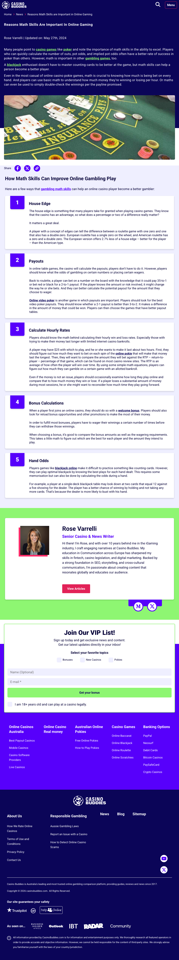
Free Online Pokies (86, 740)
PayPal (147, 736)
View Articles (76, 589)
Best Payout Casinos (22, 740)
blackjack (14, 65)
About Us (14, 816)
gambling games (97, 58)
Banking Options (156, 727)
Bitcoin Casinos (153, 757)
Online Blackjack (122, 743)
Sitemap (139, 814)
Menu (171, 5)
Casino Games (123, 727)
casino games (46, 49)
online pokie (124, 353)
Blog (121, 814)
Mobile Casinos (18, 748)
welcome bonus (128, 410)
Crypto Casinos (152, 772)
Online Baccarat (121, 736)
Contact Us (14, 860)
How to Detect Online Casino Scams (68, 845)
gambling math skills (56, 189)
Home (8, 14)
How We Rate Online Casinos (19, 829)
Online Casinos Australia (21, 729)
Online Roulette (121, 750)
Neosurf (148, 743)
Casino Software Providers (19, 758)
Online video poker (42, 300)
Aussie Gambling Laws (64, 826)
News (19, 14)
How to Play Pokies (87, 748)
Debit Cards (150, 750)
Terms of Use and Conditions (18, 842)
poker (67, 49)
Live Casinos (17, 767)
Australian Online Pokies (89, 729)
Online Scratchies (122, 757)
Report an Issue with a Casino (68, 834)
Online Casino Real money (55, 729)
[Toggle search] (158, 5)
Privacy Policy (15, 852)
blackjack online (66, 468)
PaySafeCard (151, 765)
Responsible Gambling (68, 816)
